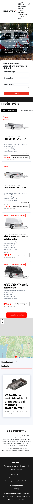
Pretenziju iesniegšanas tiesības (16, 481)
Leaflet (21, 357)
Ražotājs (16, 489)
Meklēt (16, 93)
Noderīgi (21, 12)
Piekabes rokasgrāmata (16, 499)
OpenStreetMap (29, 357)
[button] (16, 357)
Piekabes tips (9, 72)
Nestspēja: (8, 78)
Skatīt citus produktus (16, 315)
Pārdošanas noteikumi (16, 478)
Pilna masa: (9, 85)
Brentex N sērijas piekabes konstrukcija (16, 496)
